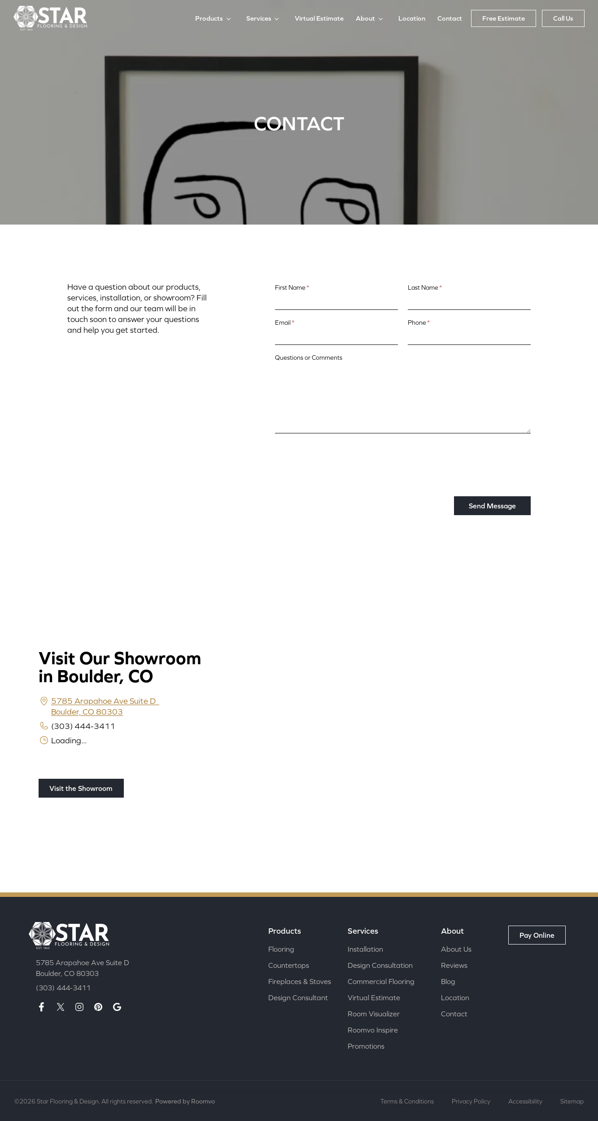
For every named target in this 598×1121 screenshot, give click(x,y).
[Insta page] (79, 1007)
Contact (449, 18)
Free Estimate (503, 18)
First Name (292, 287)
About (365, 18)
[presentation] (343, 458)
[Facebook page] (42, 1007)
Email (284, 322)
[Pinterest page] (98, 1007)
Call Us (563, 18)
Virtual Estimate (319, 18)
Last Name (425, 287)
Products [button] (209, 18)
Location (411, 18)
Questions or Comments (308, 357)
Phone (419, 322)
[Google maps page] (117, 1007)
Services (258, 18)
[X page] (60, 1007)
